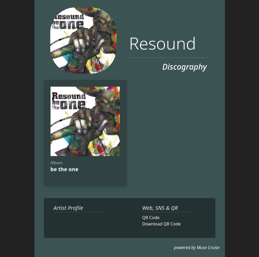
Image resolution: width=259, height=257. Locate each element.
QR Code (151, 217)
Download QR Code (161, 224)
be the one (65, 169)
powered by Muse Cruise (196, 247)
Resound (162, 43)
